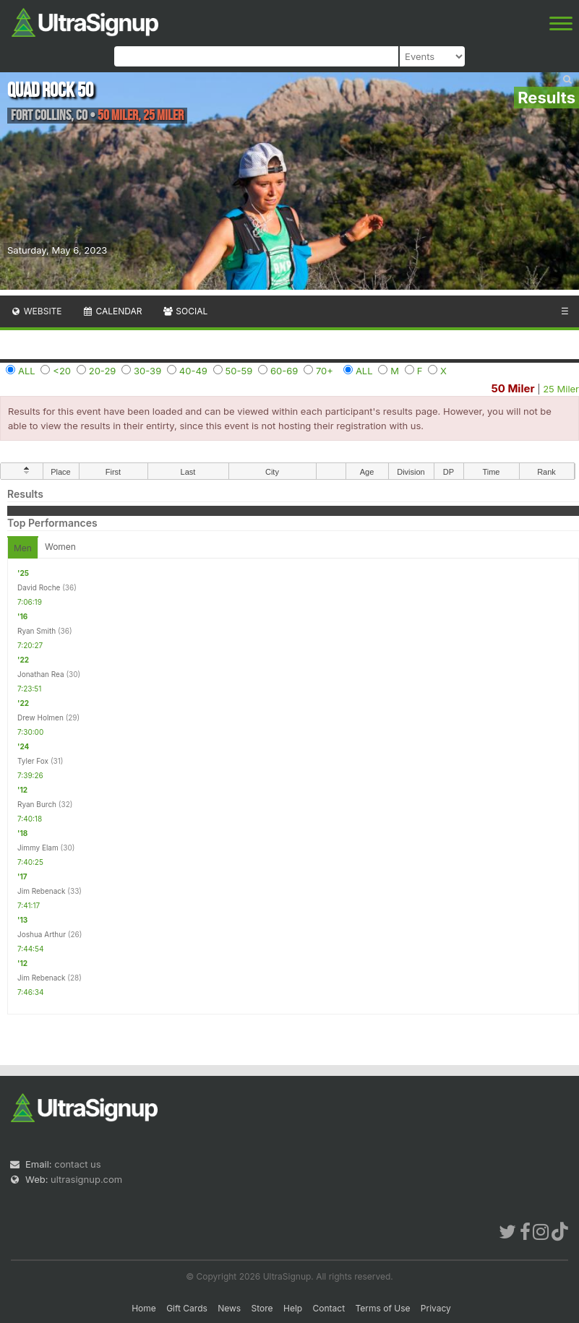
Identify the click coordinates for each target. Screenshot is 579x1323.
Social (184, 311)
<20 (62, 370)
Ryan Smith (36, 630)
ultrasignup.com (86, 1179)
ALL (26, 370)
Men (23, 548)
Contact (329, 1308)
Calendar (112, 311)
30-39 (147, 370)
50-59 (239, 370)
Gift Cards (186, 1308)
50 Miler (512, 388)
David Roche (38, 587)
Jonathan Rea (40, 674)
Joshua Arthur (41, 934)
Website (36, 311)
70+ (324, 370)
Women (60, 546)
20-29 (102, 370)
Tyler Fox (32, 761)
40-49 (193, 370)
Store (262, 1308)
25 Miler (561, 389)
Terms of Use (382, 1308)
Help (292, 1308)
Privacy (436, 1308)
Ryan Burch (36, 804)
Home (144, 1308)
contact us (77, 1164)
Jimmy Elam (38, 847)
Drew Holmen (40, 717)
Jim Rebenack (41, 891)
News (229, 1308)
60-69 (284, 370)
